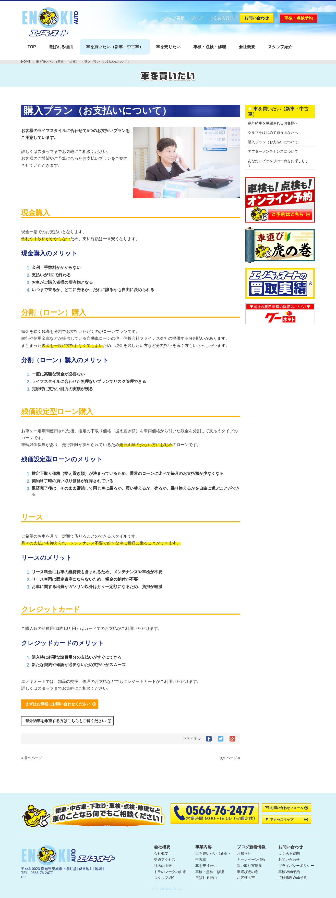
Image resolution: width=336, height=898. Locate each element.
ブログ (197, 18)
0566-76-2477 (42, 873)
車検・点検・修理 (209, 47)
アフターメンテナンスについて (273, 151)
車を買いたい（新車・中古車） (114, 47)
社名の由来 (163, 866)
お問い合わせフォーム (286, 808)
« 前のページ (31, 758)
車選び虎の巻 (247, 872)
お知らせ (244, 853)
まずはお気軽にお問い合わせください (57, 704)
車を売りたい (168, 47)
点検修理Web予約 (292, 878)
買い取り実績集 (249, 866)
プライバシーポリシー (296, 866)
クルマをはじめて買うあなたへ (273, 133)
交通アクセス (164, 859)
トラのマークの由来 (170, 872)
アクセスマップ (281, 820)
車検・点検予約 (298, 18)
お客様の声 (246, 878)
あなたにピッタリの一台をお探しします (278, 163)
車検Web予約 (289, 872)
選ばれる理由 (61, 47)
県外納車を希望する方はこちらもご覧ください (65, 721)
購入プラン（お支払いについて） (275, 142)
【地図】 (98, 869)
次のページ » (229, 758)
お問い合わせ (256, 18)
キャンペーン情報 (251, 859)
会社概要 (247, 47)
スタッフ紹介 (280, 47)
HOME (25, 61)
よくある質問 (221, 18)
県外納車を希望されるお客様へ (273, 123)
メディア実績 (172, 18)
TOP (32, 47)
